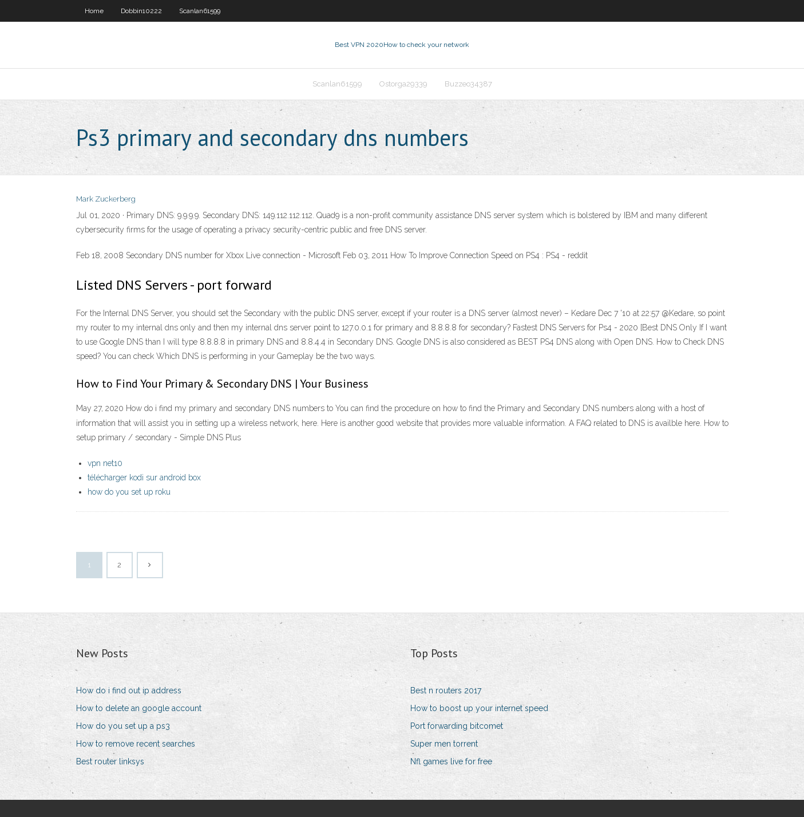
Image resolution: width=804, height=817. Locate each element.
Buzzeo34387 (468, 84)
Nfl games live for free (451, 761)
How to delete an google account (138, 708)
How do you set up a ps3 (123, 726)
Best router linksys (110, 761)
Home (94, 11)
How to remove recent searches (135, 743)
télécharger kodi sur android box (144, 477)
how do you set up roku (129, 491)
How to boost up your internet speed (479, 708)
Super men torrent (444, 743)
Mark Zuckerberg (106, 199)
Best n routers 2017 (445, 690)
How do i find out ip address (128, 690)
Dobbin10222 (141, 11)
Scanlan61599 (199, 11)
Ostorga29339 (403, 84)
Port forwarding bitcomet (456, 726)
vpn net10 (105, 463)
